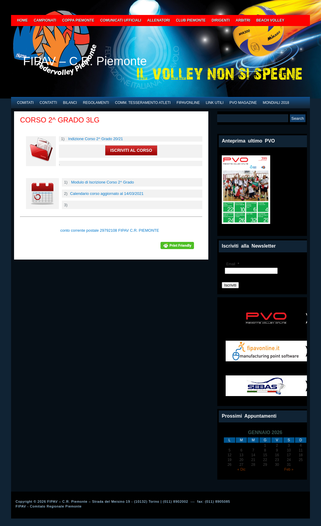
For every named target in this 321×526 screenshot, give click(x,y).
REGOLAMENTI (96, 103)
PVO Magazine (243, 103)
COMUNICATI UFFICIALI (120, 20)
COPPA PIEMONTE (78, 20)
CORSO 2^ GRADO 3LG (60, 120)
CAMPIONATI (45, 20)
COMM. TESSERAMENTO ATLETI (143, 103)
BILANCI (70, 103)
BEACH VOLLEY (270, 20)
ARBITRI (243, 20)
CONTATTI (48, 103)
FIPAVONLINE (188, 103)
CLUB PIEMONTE (191, 20)
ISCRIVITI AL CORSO (131, 150)
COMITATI (25, 103)
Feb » (289, 469)
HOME (22, 20)
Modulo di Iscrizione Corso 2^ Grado (102, 182)
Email (233, 264)
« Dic (241, 469)
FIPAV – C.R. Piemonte (85, 61)
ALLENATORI (158, 20)
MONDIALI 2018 (276, 103)
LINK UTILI (214, 103)
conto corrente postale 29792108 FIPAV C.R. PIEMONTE (109, 230)
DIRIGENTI (221, 20)
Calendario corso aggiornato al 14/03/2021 (106, 193)
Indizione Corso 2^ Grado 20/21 (95, 139)
